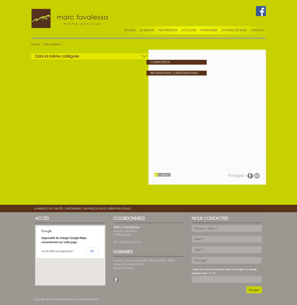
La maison (147, 30)
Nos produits (168, 30)
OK (92, 251)
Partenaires (208, 30)
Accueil (130, 30)
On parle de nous (233, 30)
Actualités (188, 30)
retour (164, 174)
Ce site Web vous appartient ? (57, 251)
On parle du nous (94, 208)
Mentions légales (120, 208)
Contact (257, 30)
